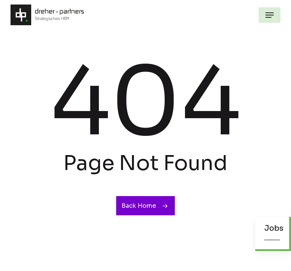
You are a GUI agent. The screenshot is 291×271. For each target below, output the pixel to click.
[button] (269, 15)
